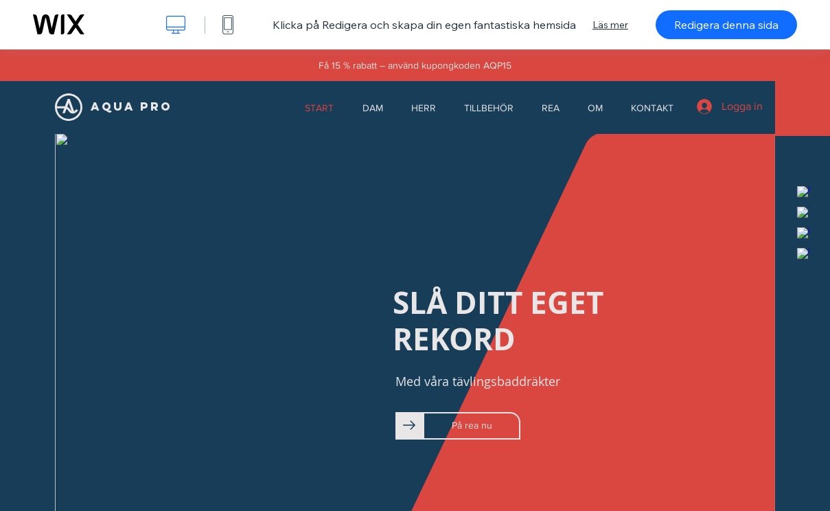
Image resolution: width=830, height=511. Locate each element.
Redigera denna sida (726, 25)
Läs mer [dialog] (610, 25)
